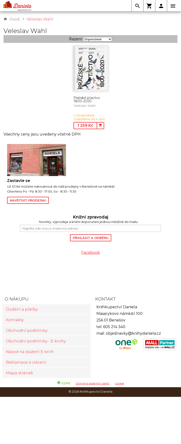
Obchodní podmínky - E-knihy (36, 341)
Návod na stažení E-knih (30, 351)
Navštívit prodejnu (28, 200)
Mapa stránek (19, 373)
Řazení (75, 39)
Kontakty (15, 320)
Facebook (90, 252)
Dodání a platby (22, 309)
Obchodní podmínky (26, 330)
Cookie (119, 383)
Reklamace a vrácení (26, 362)
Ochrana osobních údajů (92, 383)
